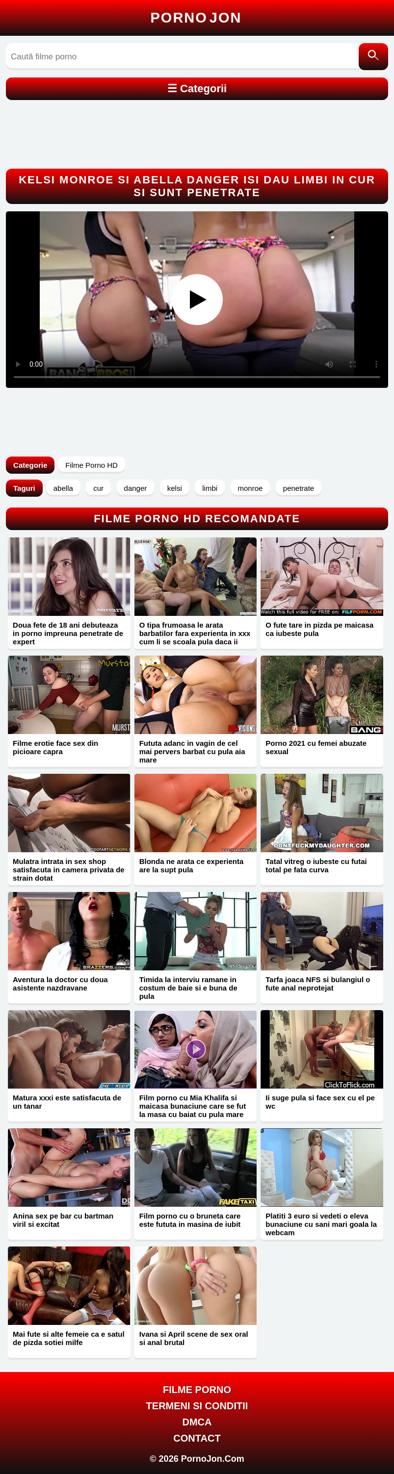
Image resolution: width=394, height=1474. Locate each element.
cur (98, 488)
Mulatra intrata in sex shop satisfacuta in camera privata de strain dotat (69, 869)
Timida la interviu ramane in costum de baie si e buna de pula (188, 987)
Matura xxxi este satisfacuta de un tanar (67, 1101)
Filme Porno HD (91, 465)
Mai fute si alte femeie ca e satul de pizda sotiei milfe (69, 1338)
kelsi (174, 488)
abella (63, 488)
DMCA (197, 1422)
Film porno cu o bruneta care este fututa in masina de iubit (190, 1220)
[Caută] (373, 56)
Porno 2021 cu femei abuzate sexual (316, 747)
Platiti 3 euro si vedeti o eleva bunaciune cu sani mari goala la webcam (321, 1224)
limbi (209, 488)
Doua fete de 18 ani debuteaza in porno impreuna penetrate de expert (68, 633)
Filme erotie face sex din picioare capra (55, 747)
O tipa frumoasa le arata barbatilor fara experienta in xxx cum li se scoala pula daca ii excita (195, 637)
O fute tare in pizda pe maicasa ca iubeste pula (319, 629)
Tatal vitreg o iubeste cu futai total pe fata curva (316, 865)
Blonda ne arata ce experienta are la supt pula (191, 865)
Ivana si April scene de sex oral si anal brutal (193, 1338)
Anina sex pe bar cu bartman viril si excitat (63, 1220)
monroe (250, 488)
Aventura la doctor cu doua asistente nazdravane (60, 983)
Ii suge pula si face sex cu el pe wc (320, 1101)
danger (135, 488)
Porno (196, 17)
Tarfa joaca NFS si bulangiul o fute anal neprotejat (317, 983)
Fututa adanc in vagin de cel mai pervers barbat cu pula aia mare (192, 751)
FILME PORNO (197, 1389)
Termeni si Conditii (197, 1405)
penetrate (298, 488)
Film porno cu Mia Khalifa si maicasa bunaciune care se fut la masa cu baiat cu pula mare (192, 1105)
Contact (196, 1438)
